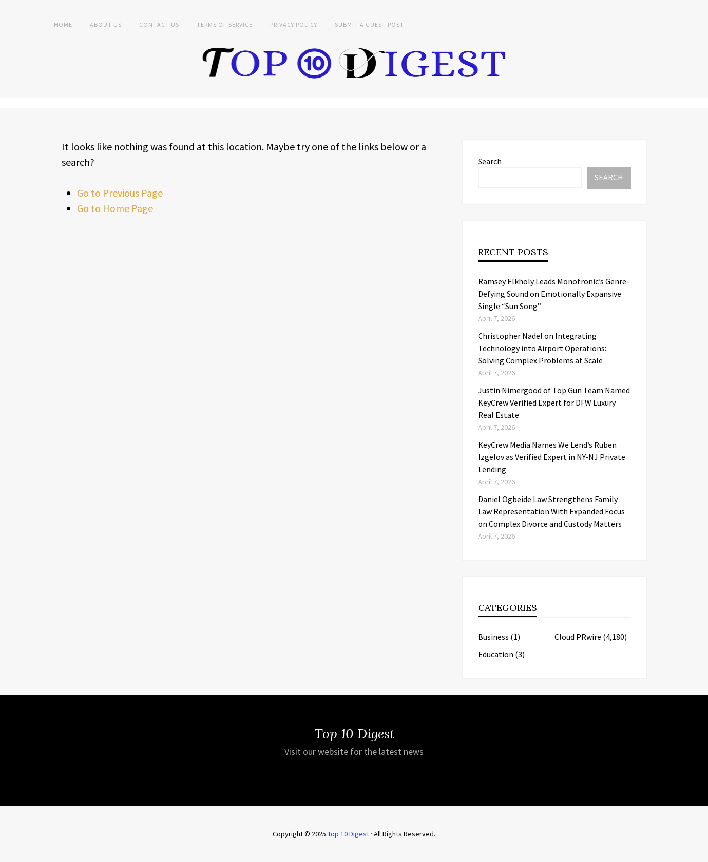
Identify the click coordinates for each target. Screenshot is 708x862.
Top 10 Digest (348, 833)
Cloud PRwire (577, 636)
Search (490, 161)
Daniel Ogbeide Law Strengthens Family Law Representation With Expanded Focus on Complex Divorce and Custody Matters (551, 511)
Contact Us (159, 24)
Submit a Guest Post (369, 24)
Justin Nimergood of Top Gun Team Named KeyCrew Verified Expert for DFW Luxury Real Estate (554, 402)
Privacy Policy (293, 24)
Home (63, 24)
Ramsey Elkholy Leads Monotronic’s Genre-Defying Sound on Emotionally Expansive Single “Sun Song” (553, 293)
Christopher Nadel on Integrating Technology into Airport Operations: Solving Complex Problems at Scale (542, 348)
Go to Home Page (115, 208)
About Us (106, 24)
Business (493, 636)
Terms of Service (225, 24)
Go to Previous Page (120, 192)
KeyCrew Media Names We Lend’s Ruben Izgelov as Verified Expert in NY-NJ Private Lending (551, 456)
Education (495, 654)
